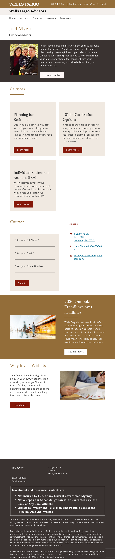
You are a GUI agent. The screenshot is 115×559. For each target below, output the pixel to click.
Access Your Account (94, 4)
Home (12, 18)
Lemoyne (73, 223)
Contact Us (75, 4)
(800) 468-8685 (58, 4)
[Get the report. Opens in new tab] (75, 352)
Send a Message (20, 481)
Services (37, 18)
